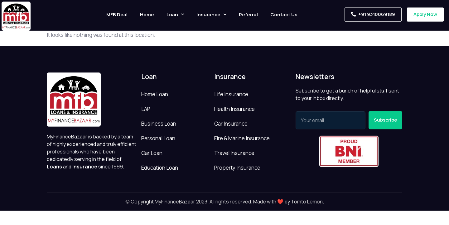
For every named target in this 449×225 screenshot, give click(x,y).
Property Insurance (237, 167)
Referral (248, 14)
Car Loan (151, 153)
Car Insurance (231, 123)
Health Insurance (234, 108)
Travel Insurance (234, 153)
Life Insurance (231, 94)
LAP (145, 108)
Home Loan (154, 94)
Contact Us (283, 14)
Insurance (211, 14)
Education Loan (159, 167)
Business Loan (158, 123)
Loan (175, 14)
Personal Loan (158, 138)
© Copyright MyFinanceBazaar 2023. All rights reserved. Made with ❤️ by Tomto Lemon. (224, 201)
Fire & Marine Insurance (242, 138)
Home (147, 14)
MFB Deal (117, 14)
